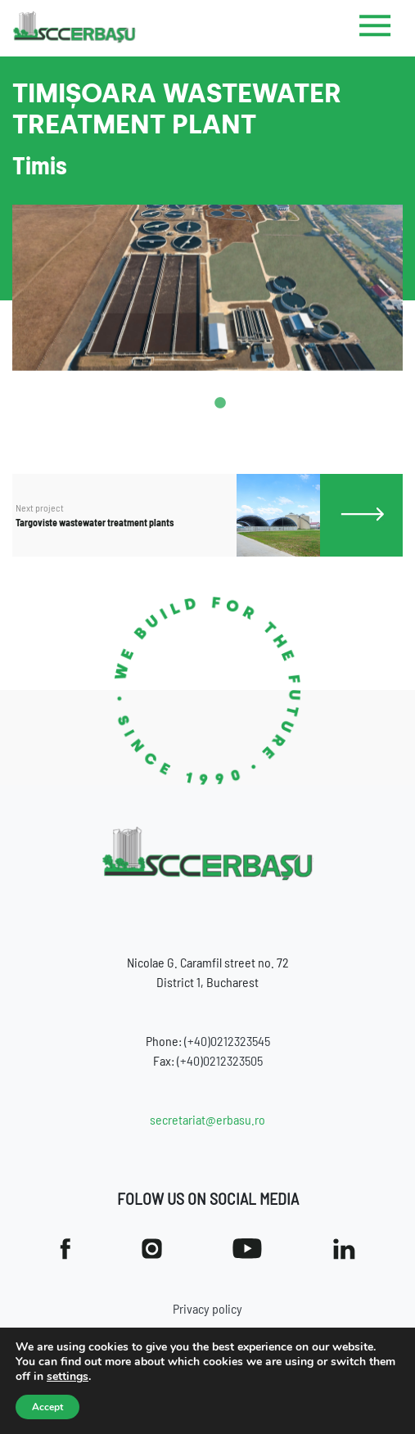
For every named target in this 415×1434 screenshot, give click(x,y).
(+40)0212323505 (220, 1060)
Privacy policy (207, 1308)
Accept (47, 1407)
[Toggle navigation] (375, 28)
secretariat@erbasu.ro (207, 1119)
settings (67, 1376)
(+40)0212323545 (227, 1040)
